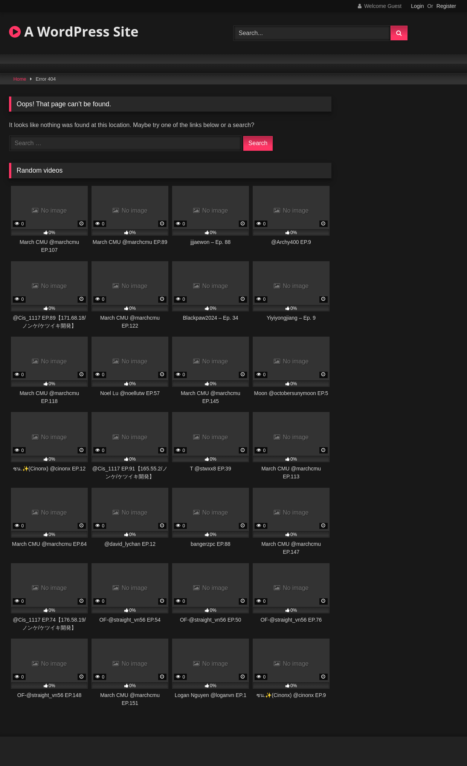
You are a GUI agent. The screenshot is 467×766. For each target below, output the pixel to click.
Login (417, 6)
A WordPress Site (74, 31)
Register (446, 6)
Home (20, 79)
